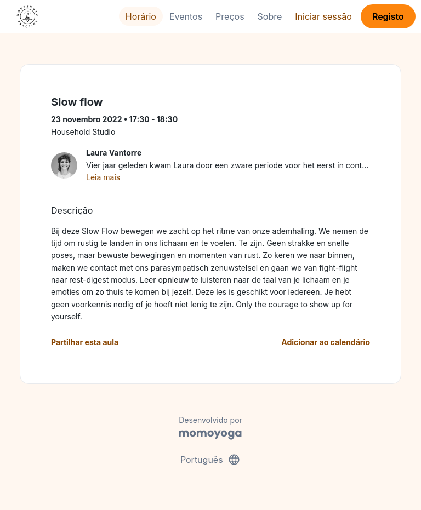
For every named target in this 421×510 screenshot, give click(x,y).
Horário (141, 16)
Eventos (185, 16)
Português (210, 459)
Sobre (270, 16)
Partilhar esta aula (84, 342)
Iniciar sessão (323, 16)
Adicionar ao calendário (325, 342)
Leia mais (103, 177)
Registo (388, 16)
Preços (229, 16)
